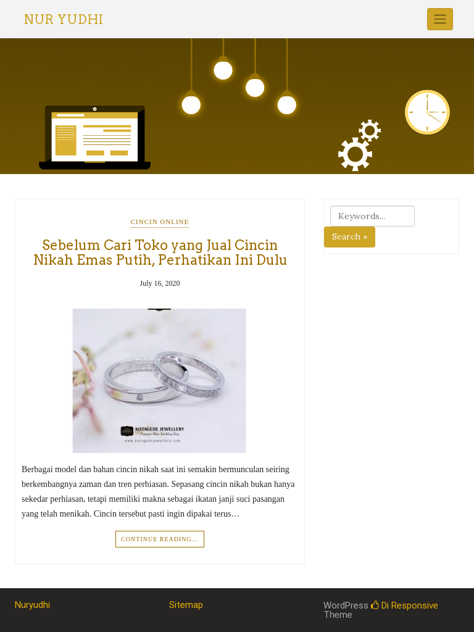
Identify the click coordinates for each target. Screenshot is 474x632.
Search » (349, 236)
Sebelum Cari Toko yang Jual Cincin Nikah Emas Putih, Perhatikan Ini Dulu (160, 252)
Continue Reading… (160, 539)
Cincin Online (160, 221)
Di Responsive (404, 605)
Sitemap (186, 604)
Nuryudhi (32, 604)
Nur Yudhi (64, 19)
